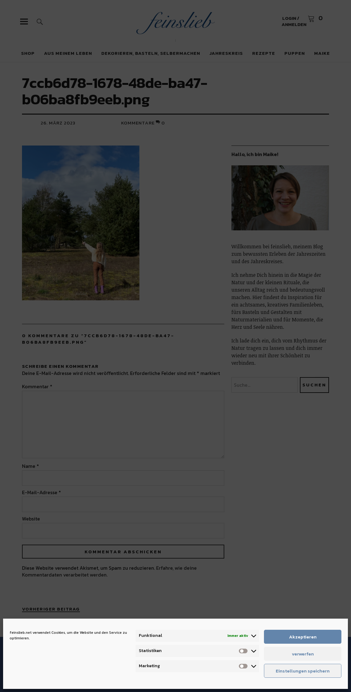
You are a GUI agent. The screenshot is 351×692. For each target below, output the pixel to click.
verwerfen (303, 653)
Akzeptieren (303, 636)
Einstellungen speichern (303, 670)
